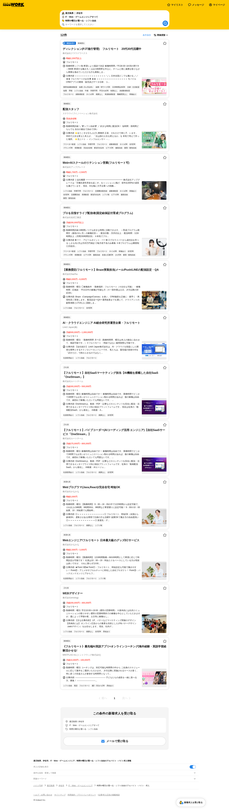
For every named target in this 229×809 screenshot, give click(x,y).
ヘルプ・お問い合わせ (42, 795)
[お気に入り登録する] (165, 43)
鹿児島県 (50, 786)
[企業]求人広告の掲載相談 (109, 795)
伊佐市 (61, 786)
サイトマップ (60, 795)
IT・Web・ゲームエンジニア (80, 786)
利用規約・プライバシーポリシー (82, 795)
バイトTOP (38, 786)
